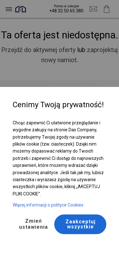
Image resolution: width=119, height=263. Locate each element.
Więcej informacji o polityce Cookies (48, 204)
